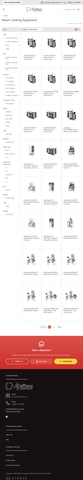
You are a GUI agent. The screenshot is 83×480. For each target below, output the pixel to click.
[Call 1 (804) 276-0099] (71, 2)
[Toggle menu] (4, 9)
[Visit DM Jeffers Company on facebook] (7, 416)
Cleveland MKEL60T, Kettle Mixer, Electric (51, 273)
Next (59, 327)
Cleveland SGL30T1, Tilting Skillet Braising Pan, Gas (31, 202)
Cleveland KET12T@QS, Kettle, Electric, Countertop (70, 129)
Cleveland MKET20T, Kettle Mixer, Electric (70, 237)
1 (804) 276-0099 (18, 404)
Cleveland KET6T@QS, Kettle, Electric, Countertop (71, 93)
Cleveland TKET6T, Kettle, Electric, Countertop (50, 129)
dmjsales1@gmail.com (20, 397)
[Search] (72, 9)
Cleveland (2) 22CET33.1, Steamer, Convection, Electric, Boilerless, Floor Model (31, 166)
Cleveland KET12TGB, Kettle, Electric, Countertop (51, 93)
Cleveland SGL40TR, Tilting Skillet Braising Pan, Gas (71, 202)
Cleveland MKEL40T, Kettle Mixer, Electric (31, 273)
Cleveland (5, 15)
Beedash (48, 473)
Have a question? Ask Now (12, 2)
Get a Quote (41, 361)
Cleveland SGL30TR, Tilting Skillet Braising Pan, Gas (71, 166)
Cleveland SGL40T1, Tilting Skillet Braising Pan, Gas (31, 238)
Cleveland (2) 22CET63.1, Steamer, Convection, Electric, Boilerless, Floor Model (51, 202)
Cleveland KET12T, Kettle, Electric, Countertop (69, 57)
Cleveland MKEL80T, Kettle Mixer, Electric (70, 273)
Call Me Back (66, 361)
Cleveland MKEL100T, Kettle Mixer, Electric (31, 309)
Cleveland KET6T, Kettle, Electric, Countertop (50, 57)
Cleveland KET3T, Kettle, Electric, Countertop (30, 57)
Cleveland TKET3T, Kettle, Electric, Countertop (30, 129)
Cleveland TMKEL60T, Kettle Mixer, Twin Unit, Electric (71, 310)
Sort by (25, 29)
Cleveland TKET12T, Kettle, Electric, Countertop (50, 166)
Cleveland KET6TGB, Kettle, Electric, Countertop (31, 93)
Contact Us (17, 361)
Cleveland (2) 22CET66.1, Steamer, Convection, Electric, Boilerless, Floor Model (51, 238)
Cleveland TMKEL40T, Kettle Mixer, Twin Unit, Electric (51, 310)
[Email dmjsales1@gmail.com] (51, 2)
